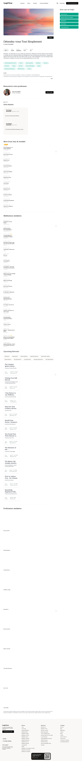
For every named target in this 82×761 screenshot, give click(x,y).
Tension (46, 63)
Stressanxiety (29, 63)
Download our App (8, 731)
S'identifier (62, 3)
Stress (21, 63)
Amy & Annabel (9, 44)
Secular (21, 66)
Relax (39, 66)
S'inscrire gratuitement (72, 3)
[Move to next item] (56, 152)
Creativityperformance (10, 63)
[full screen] (46, 33)
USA (5, 738)
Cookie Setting (7, 741)
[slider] (9, 32)
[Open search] (57, 3)
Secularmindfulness (10, 69)
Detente (7, 66)
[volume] (50, 33)
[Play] (7, 33)
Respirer (38, 63)
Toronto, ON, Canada (16, 93)
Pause (29, 69)
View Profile (49, 92)
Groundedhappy (30, 66)
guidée (12, 50)
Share (50, 37)
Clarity (13, 66)
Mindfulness (21, 69)
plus (52, 78)
